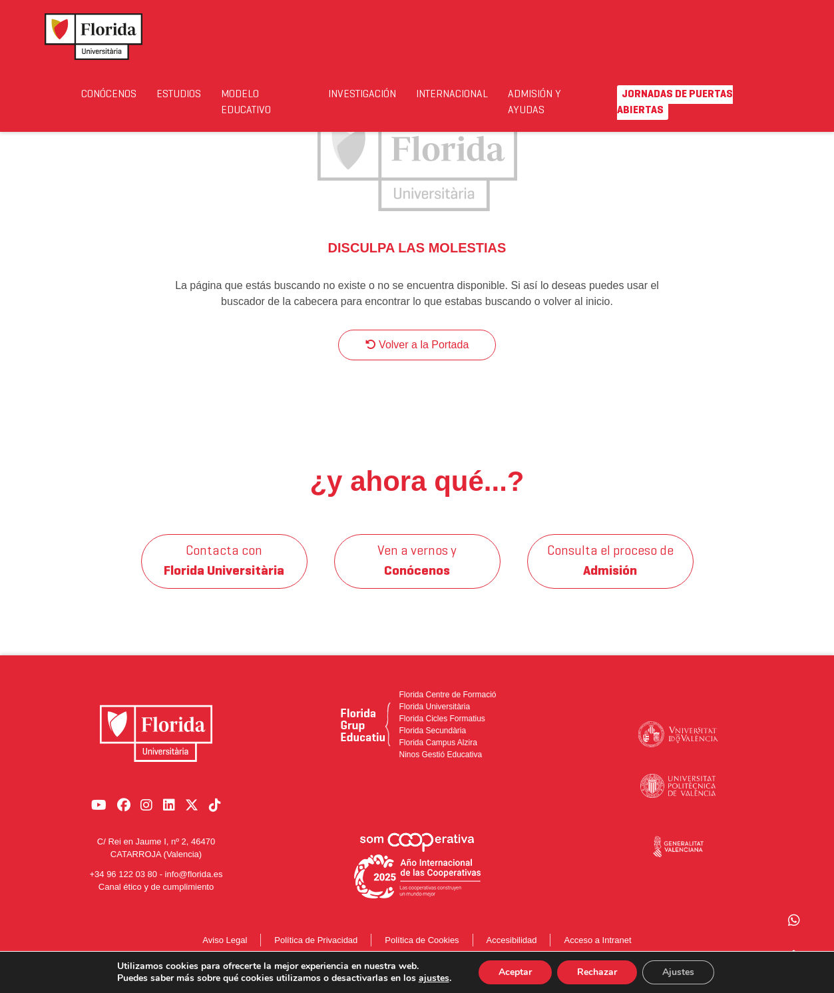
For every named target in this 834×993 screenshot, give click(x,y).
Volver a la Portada (417, 358)
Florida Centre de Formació (447, 708)
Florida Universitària (434, 720)
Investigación (367, 94)
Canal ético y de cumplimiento (156, 893)
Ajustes (678, 972)
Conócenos (109, 94)
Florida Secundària (432, 744)
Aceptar (515, 972)
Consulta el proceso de (610, 575)
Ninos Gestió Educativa (440, 768)
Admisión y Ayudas (543, 102)
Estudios (182, 94)
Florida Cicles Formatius (442, 732)
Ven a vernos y (417, 575)
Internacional (460, 94)
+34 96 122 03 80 (123, 881)
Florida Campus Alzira (438, 756)
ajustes (434, 978)
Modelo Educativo (252, 102)
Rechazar (597, 972)
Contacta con (224, 575)
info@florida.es (194, 881)
